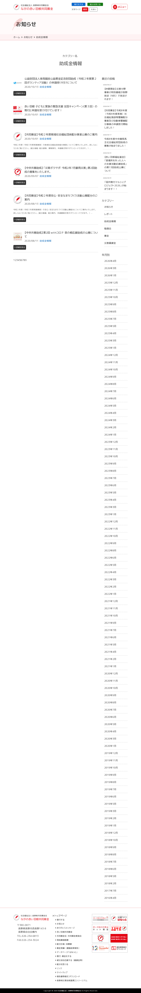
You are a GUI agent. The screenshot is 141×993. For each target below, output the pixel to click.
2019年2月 (110, 818)
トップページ (60, 915)
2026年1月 (110, 275)
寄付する (59, 919)
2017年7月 (110, 890)
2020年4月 (110, 731)
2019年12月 (111, 753)
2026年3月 (110, 268)
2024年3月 (110, 420)
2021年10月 (111, 615)
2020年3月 (110, 738)
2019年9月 (110, 774)
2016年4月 (110, 898)
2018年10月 (111, 840)
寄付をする (78, 4)
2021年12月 (111, 601)
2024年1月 (110, 434)
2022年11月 (111, 528)
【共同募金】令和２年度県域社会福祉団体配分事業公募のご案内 (60, 134)
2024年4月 (110, 413)
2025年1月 (110, 347)
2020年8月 (110, 702)
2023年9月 (110, 463)
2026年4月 (110, 261)
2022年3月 (110, 579)
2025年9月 (110, 304)
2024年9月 (110, 376)
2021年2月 (110, 659)
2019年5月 (110, 803)
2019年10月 (111, 767)
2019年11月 (111, 760)
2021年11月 (111, 608)
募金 (106, 235)
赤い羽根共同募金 (63, 932)
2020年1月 (110, 746)
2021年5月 (110, 644)
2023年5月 (110, 492)
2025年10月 (111, 297)
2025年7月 (110, 318)
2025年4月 (110, 333)
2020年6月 (110, 717)
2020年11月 (111, 680)
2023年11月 (111, 449)
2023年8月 (110, 470)
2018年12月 (111, 832)
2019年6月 (110, 796)
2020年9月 (110, 695)
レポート (108, 214)
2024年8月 (110, 384)
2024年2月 (110, 427)
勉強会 (107, 228)
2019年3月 (110, 811)
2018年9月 (110, 847)
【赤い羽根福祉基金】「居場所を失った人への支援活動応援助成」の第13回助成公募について (115, 163)
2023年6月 (110, 485)
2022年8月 (110, 550)
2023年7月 (110, 478)
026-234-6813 (30, 936)
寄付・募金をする (63, 956)
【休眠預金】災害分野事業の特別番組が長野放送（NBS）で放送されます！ (115, 94)
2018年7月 (110, 861)
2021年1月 (110, 666)
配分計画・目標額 (63, 944)
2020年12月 (111, 673)
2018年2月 (110, 883)
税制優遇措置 (62, 940)
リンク (58, 968)
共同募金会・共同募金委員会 (68, 936)
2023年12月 (111, 442)
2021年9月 (110, 622)
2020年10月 (111, 688)
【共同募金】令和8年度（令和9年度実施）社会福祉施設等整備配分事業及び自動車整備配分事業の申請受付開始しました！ (116, 119)
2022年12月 (111, 521)
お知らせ (28, 37)
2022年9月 (110, 543)
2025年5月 (110, 326)
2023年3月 (110, 507)
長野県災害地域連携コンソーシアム (71, 980)
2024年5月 (110, 405)
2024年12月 (111, 355)
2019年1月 (110, 825)
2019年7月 (110, 789)
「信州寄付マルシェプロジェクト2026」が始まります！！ (115, 185)
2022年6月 (110, 557)
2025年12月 (111, 282)
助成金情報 (110, 221)
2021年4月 (110, 651)
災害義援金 (110, 243)
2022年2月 (110, 586)
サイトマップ (61, 972)
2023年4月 (110, 499)
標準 (85, 9)
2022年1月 (110, 594)
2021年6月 (110, 637)
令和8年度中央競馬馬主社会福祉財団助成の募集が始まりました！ (116, 142)
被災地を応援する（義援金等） (69, 960)
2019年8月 (110, 782)
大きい (93, 9)
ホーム (16, 37)
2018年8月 (110, 854)
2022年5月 (110, 565)
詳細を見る (20, 93)
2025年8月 (110, 311)
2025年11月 (111, 289)
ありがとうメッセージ (65, 928)
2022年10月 (111, 536)
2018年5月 (110, 876)
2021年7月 (110, 630)
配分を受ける (95, 4)
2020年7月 (110, 709)
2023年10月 (111, 456)
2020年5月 (110, 724)
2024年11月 (111, 362)
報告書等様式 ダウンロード (67, 976)
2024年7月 (110, 391)
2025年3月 (110, 340)
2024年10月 (111, 369)
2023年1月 (110, 514)
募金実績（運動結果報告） (67, 948)
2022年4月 (110, 572)
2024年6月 (110, 398)
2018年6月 (110, 869)
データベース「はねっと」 (66, 952)
